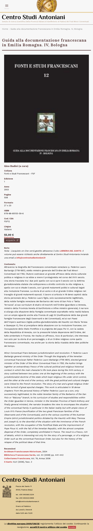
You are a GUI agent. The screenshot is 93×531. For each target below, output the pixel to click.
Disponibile (9, 237)
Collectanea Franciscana (17, 458)
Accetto (72, 527)
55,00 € (9, 234)
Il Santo (8, 462)
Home (5, 29)
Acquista (12, 240)
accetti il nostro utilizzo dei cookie (48, 527)
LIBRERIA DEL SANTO (70, 251)
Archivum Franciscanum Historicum (22, 451)
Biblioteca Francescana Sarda (19, 455)
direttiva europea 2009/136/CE (23, 523)
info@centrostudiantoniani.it (30, 258)
